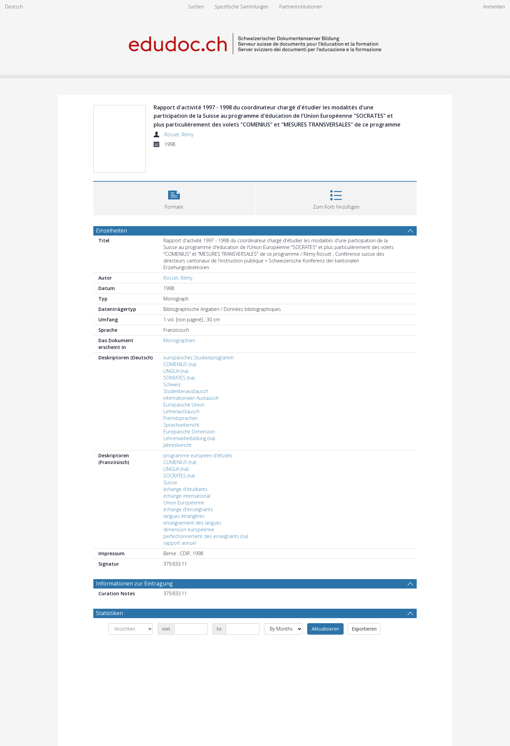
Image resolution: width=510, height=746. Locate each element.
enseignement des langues (192, 523)
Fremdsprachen (180, 418)
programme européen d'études (197, 455)
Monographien (179, 340)
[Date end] (242, 629)
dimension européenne (188, 529)
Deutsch (14, 6)
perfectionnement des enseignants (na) (205, 536)
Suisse (170, 482)
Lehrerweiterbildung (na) (189, 438)
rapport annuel (179, 543)
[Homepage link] (255, 42)
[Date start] (191, 629)
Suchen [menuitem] (196, 6)
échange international (186, 496)
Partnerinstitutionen (300, 6)
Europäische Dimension (189, 431)
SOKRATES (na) (178, 378)
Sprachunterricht (181, 425)
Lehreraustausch (181, 411)
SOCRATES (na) (179, 475)
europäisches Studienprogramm (198, 357)
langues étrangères (183, 516)
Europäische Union (183, 404)
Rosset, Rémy (178, 134)
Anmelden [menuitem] (494, 6)
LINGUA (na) (175, 371)
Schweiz (172, 384)
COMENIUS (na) (179, 364)
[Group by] (130, 629)
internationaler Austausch (191, 398)
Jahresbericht (177, 445)
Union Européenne (183, 502)
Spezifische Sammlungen (241, 6)
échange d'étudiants (185, 489)
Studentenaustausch (185, 391)
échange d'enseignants (188, 509)
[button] (174, 198)
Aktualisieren (325, 629)
